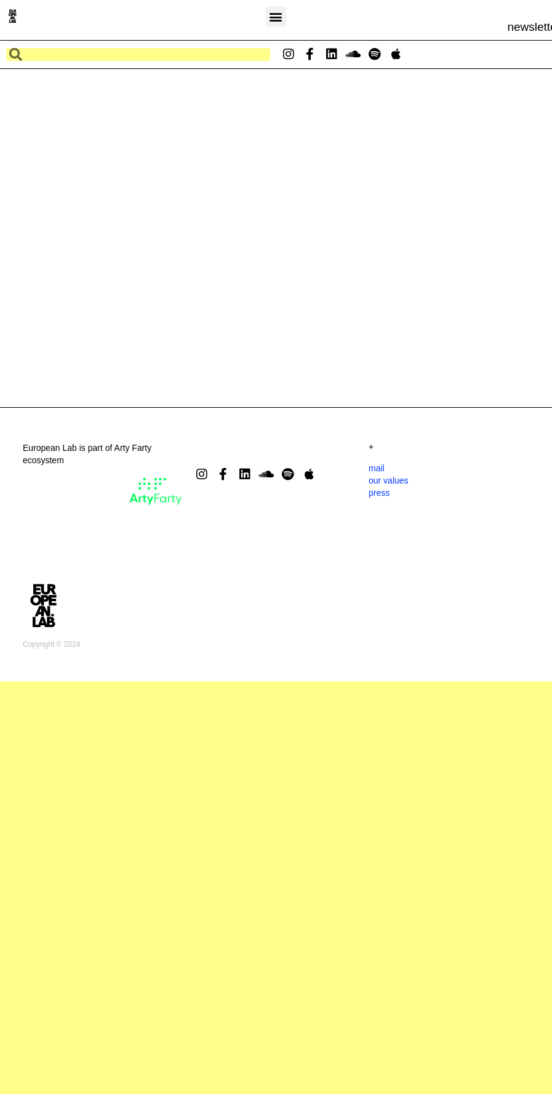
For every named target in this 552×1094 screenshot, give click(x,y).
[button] (276, 16)
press (379, 575)
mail (377, 551)
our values (389, 563)
